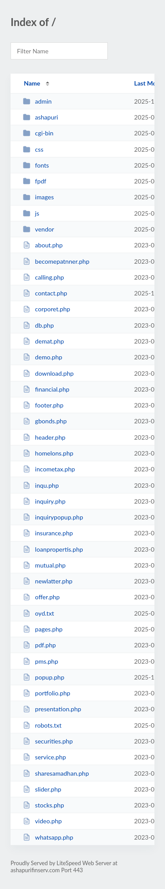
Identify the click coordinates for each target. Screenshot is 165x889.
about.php (42, 245)
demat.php (43, 341)
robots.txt (42, 725)
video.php (42, 821)
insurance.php (48, 533)
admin (37, 101)
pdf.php (39, 645)
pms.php (40, 661)
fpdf (34, 181)
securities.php (48, 741)
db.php (38, 325)
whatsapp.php (48, 837)
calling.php (43, 277)
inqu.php (41, 485)
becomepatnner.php (56, 261)
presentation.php (52, 709)
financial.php (46, 389)
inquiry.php (44, 501)
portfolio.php (46, 693)
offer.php (41, 597)
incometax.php (49, 469)
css (33, 149)
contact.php (45, 293)
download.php (48, 373)
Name (32, 83)
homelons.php (48, 453)
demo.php (42, 357)
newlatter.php (47, 581)
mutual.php (44, 565)
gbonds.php (44, 421)
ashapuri (40, 117)
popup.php (43, 677)
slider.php (42, 789)
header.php (44, 437)
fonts (36, 165)
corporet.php (46, 309)
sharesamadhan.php (56, 773)
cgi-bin (38, 133)
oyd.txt (38, 613)
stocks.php (43, 805)
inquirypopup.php (53, 517)
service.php (44, 757)
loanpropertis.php (53, 549)
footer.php (43, 405)
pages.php (42, 629)
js (31, 213)
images (38, 197)
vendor (38, 229)
